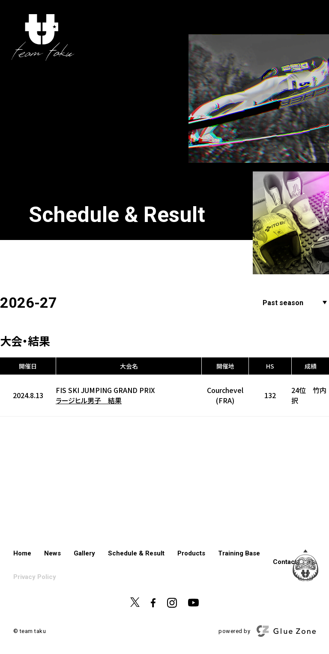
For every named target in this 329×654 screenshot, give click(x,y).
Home (22, 553)
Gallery (84, 553)
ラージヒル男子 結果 (89, 400)
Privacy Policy (34, 577)
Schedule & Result (136, 553)
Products (191, 553)
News (52, 553)
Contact (285, 562)
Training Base (239, 553)
